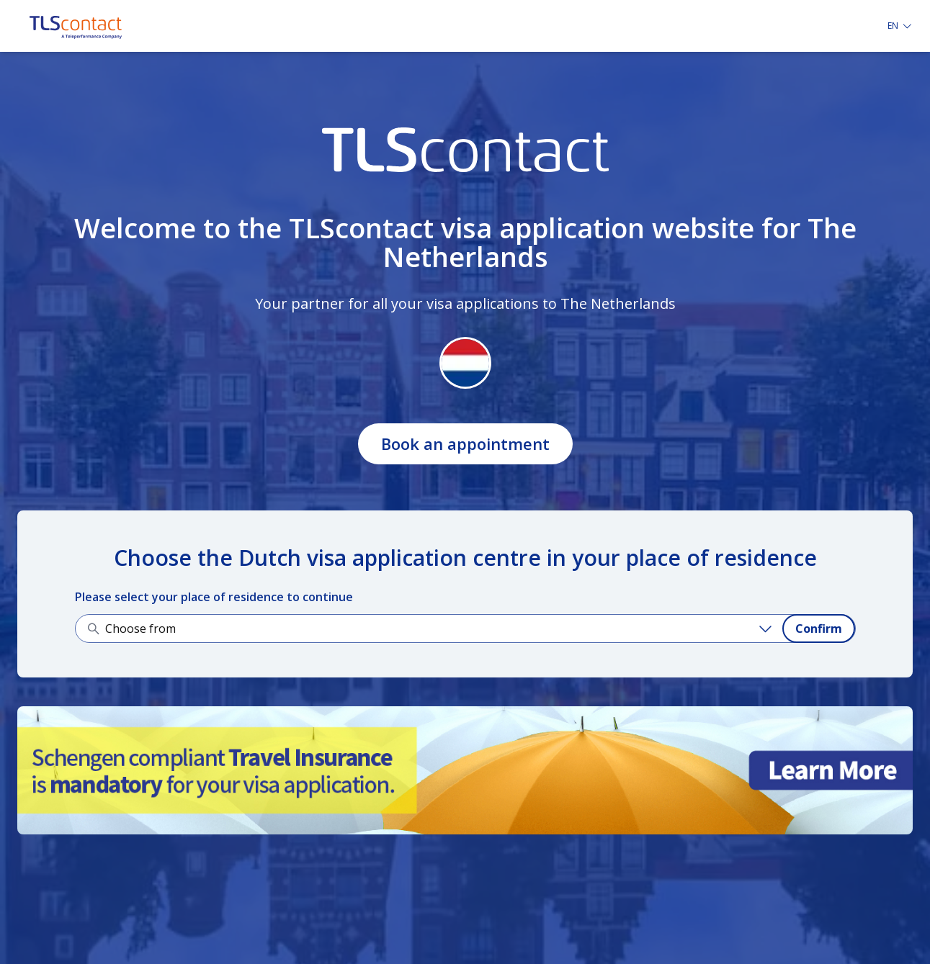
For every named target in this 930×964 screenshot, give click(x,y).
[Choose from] (441, 628)
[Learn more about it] (465, 770)
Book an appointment (465, 443)
